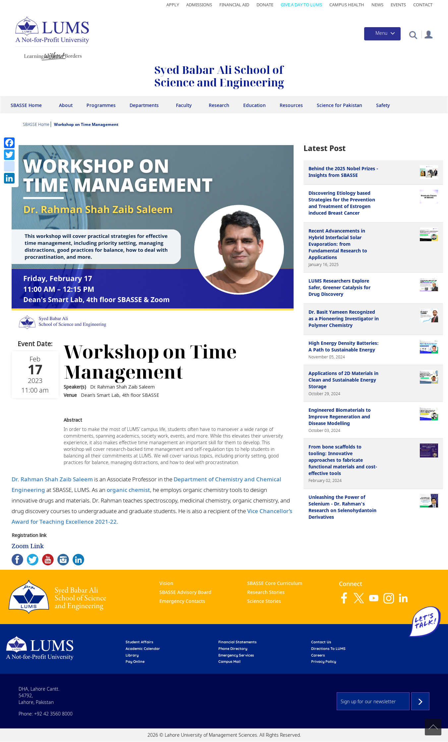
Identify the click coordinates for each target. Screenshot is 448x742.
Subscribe (420, 701)
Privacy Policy (323, 661)
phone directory (232, 648)
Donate (264, 5)
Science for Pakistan (339, 105)
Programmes (101, 105)
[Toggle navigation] (382, 33)
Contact (422, 5)
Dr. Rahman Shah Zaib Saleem (52, 479)
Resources (291, 105)
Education (254, 105)
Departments (144, 105)
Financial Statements (237, 642)
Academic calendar (143, 648)
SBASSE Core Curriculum (274, 583)
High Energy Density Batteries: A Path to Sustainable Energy (343, 346)
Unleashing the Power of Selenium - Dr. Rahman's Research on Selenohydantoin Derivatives (342, 507)
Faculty (184, 105)
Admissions (199, 5)
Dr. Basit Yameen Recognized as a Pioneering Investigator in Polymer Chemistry (343, 318)
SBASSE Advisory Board (185, 592)
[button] (413, 34)
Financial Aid (234, 5)
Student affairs (139, 642)
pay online (135, 661)
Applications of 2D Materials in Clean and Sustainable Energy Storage (343, 380)
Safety (383, 105)
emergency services (236, 655)
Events (398, 5)
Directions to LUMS (328, 648)
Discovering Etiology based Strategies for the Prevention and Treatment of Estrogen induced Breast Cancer (341, 203)
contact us (321, 642)
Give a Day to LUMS (301, 5)
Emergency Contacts (182, 601)
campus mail (229, 661)
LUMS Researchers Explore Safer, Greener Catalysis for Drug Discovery (339, 287)
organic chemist (128, 490)
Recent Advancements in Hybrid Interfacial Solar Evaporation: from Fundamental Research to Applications (337, 244)
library (132, 655)
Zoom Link (28, 546)
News (377, 5)
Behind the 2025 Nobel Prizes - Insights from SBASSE (343, 171)
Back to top (433, 727)
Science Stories (264, 601)
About (66, 105)
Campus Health (346, 5)
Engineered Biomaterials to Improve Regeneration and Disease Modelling (339, 416)
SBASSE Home (26, 105)
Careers (318, 655)
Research (219, 105)
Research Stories (266, 592)
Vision (166, 583)
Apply (172, 5)
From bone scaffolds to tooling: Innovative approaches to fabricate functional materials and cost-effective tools (342, 460)
